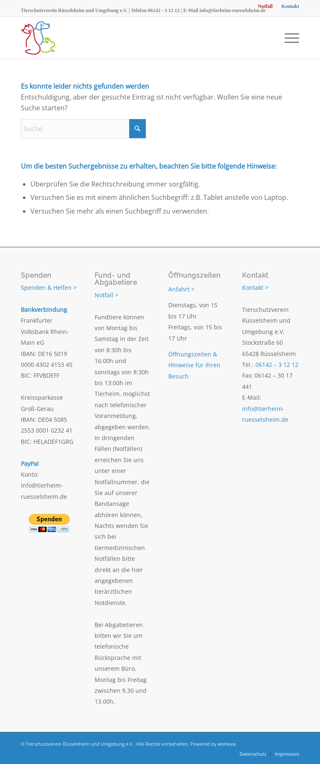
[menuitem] (265, 6)
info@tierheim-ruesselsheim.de (233, 10)
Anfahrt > (181, 289)
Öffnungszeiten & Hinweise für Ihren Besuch (194, 365)
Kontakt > (255, 287)
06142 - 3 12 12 (164, 10)
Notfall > (106, 295)
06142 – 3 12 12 (276, 364)
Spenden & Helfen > (49, 287)
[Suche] (83, 128)
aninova (226, 744)
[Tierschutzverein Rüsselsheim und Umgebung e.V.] (38, 38)
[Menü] (289, 38)
